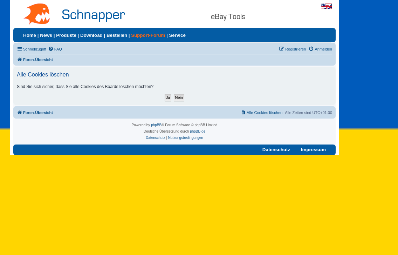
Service (177, 35)
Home (29, 35)
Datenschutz (276, 149)
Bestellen (117, 35)
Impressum (313, 149)
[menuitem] (55, 49)
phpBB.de (197, 131)
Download (91, 35)
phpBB (156, 125)
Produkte (66, 35)
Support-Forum (148, 35)
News (46, 35)
